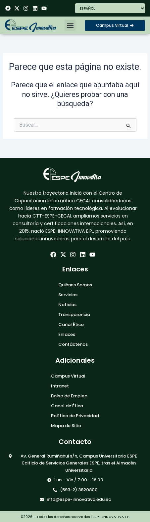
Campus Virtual (68, 376)
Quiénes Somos (75, 285)
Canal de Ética (67, 406)
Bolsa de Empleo (69, 396)
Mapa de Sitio (66, 425)
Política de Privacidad (75, 416)
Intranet (60, 386)
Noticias (67, 304)
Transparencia (74, 314)
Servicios (67, 295)
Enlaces (66, 334)
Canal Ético (71, 324)
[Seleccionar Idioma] (110, 8)
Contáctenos (73, 344)
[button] (70, 25)
